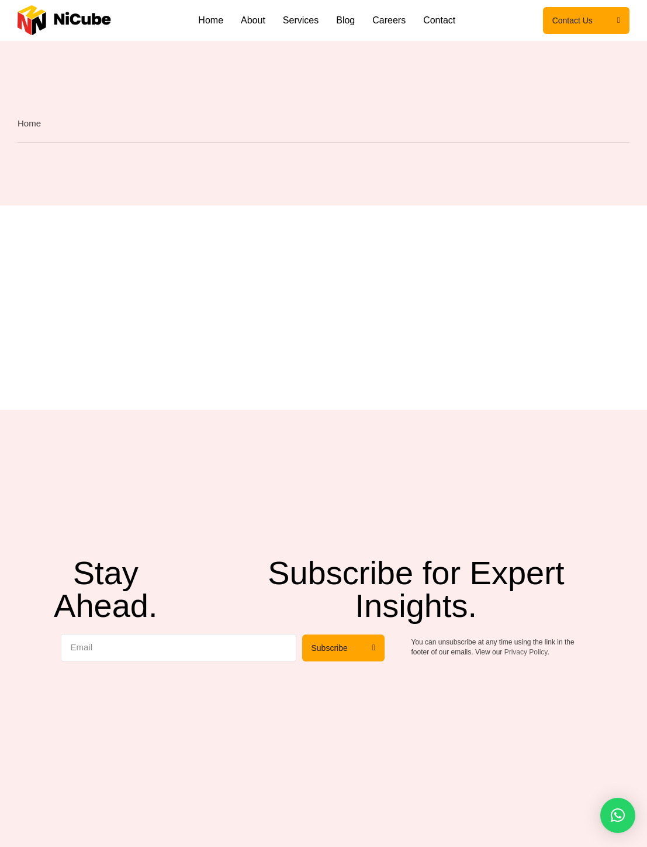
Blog (345, 20)
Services (301, 20)
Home (210, 20)
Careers (389, 20)
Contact (439, 20)
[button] (617, 815)
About (253, 20)
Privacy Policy (526, 652)
